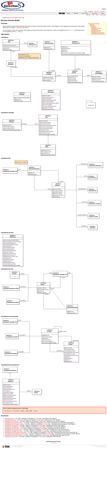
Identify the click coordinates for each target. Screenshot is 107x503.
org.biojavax (94, 27)
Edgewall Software (18, 447)
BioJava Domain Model (94, 23)
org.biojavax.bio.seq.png (11, 421)
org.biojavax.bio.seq (95, 31)
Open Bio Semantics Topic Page (15, 17)
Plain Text (53, 443)
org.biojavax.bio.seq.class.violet (13, 430)
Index (93, 14)
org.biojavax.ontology (96, 28)
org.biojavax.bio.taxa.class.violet (13, 435)
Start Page (88, 14)
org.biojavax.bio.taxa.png (11, 426)
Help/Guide (90, 11)
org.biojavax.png (9, 419)
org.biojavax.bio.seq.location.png (13, 423)
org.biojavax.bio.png (10, 420)
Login (86, 11)
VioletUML (18, 27)
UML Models (93, 26)
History (97, 14)
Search (102, 13)
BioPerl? (72, 30)
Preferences (102, 11)
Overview (92, 24)
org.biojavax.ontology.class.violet (13, 431)
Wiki (62, 13)
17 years (36, 419)
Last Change (102, 14)
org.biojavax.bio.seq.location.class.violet (15, 433)
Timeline (68, 13)
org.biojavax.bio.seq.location (97, 32)
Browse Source (85, 13)
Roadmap (76, 13)
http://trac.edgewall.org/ (101, 447)
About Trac (96, 11)
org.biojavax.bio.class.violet (12, 428)
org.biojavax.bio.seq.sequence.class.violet (16, 434)
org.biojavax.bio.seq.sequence (98, 33)
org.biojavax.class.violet (11, 437)
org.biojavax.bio (94, 29)
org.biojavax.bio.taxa (96, 30)
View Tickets (94, 13)
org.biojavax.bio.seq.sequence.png (14, 424)
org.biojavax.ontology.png (11, 427)
